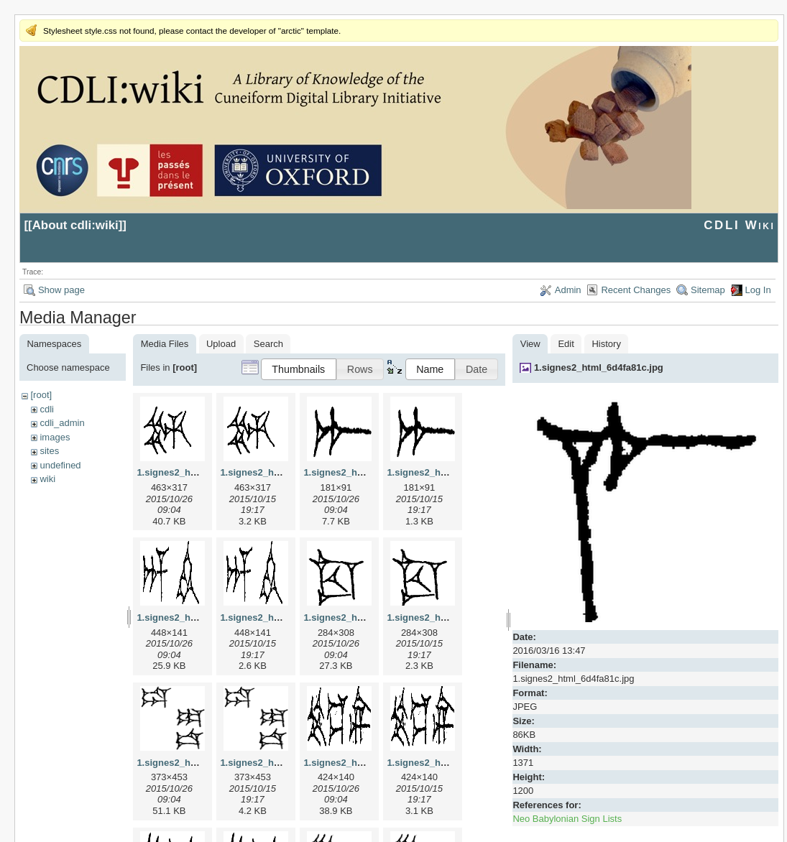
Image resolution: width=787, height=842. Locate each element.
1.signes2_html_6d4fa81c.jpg (598, 367)
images (55, 437)
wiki (47, 478)
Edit (566, 343)
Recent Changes (636, 289)
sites (49, 450)
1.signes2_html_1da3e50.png (284, 762)
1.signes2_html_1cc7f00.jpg (365, 617)
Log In (758, 289)
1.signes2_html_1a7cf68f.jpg (366, 472)
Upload (221, 343)
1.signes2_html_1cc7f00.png (450, 617)
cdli (47, 409)
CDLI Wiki (739, 225)
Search (268, 343)
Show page (61, 289)
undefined (60, 465)
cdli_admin (62, 422)
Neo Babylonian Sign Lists (567, 818)
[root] (41, 394)
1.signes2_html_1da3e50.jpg (200, 762)
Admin (568, 289)
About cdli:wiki (75, 225)
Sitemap (708, 289)
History (606, 343)
